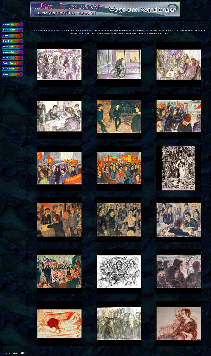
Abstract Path (9, 52)
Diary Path (7, 41)
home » (9, 353)
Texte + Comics (9, 63)
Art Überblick (9, 24)
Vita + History (9, 69)
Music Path (8, 46)
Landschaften (9, 30)
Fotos (5, 58)
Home (5, 74)
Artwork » (17, 353)
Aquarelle (7, 35)
